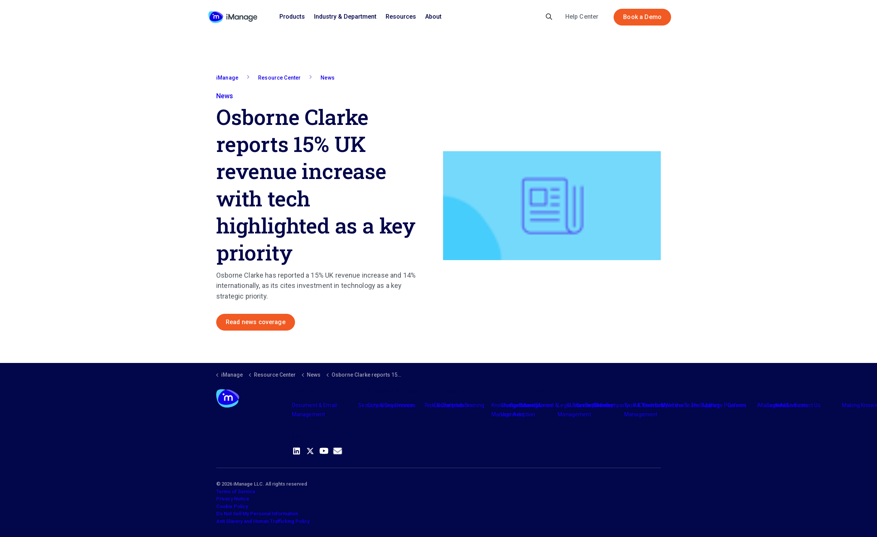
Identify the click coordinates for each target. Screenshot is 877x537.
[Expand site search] (549, 17)
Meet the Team (679, 405)
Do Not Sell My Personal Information (257, 513)
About (433, 16)
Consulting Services (391, 405)
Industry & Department (345, 16)
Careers (737, 405)
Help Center (582, 16)
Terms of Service (235, 491)
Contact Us (807, 405)
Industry (529, 405)
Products (292, 16)
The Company (611, 405)
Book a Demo (642, 17)
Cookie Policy (232, 506)
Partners (453, 405)
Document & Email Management (314, 409)
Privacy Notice (232, 499)
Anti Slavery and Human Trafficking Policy (262, 521)
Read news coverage (256, 322)
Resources (401, 16)
